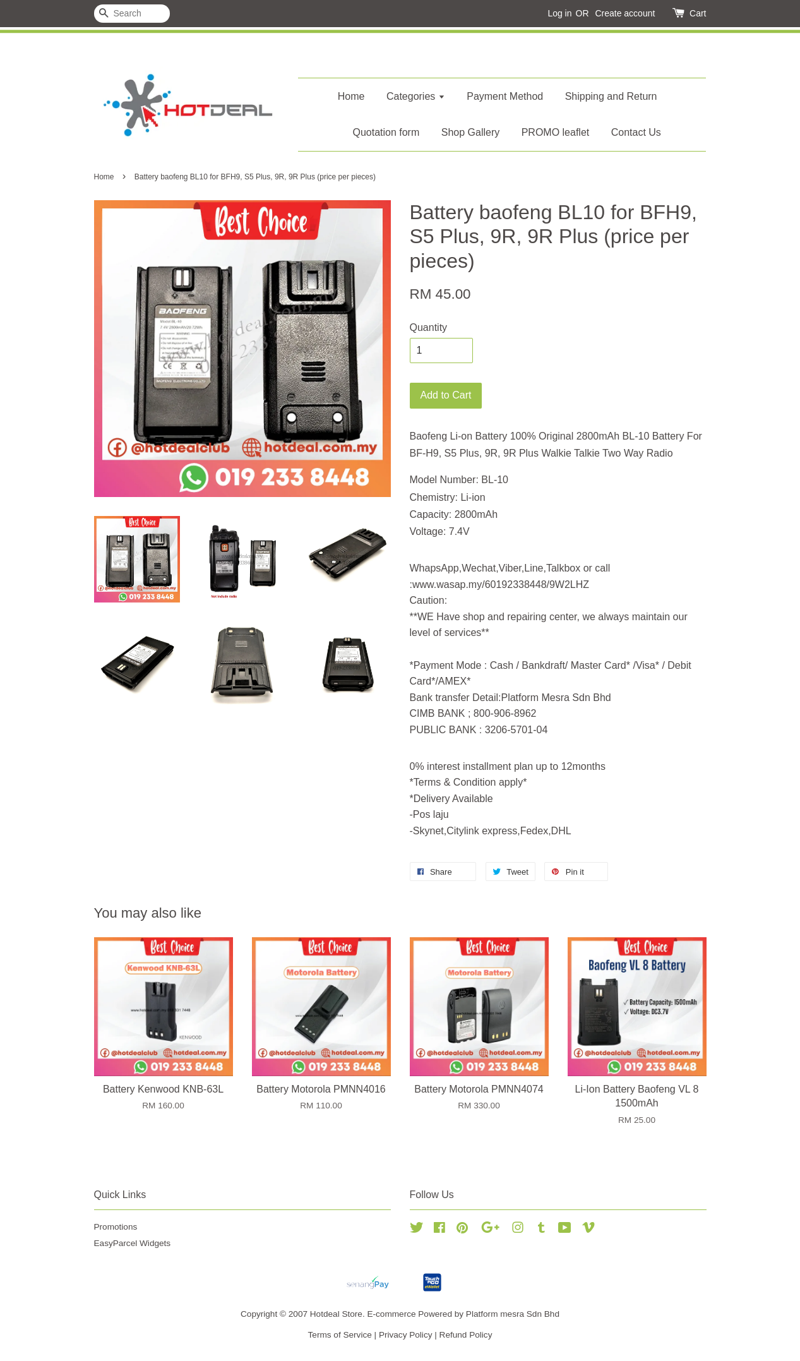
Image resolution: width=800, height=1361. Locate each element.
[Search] (132, 13)
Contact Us (636, 132)
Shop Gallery (470, 132)
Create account (625, 13)
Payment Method (505, 96)
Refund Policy (466, 1335)
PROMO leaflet (556, 132)
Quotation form (385, 132)
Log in (559, 13)
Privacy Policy (406, 1335)
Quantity (429, 327)
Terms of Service (340, 1335)
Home (351, 96)
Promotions (116, 1227)
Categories (415, 96)
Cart (698, 13)
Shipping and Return (611, 96)
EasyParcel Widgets (132, 1243)
